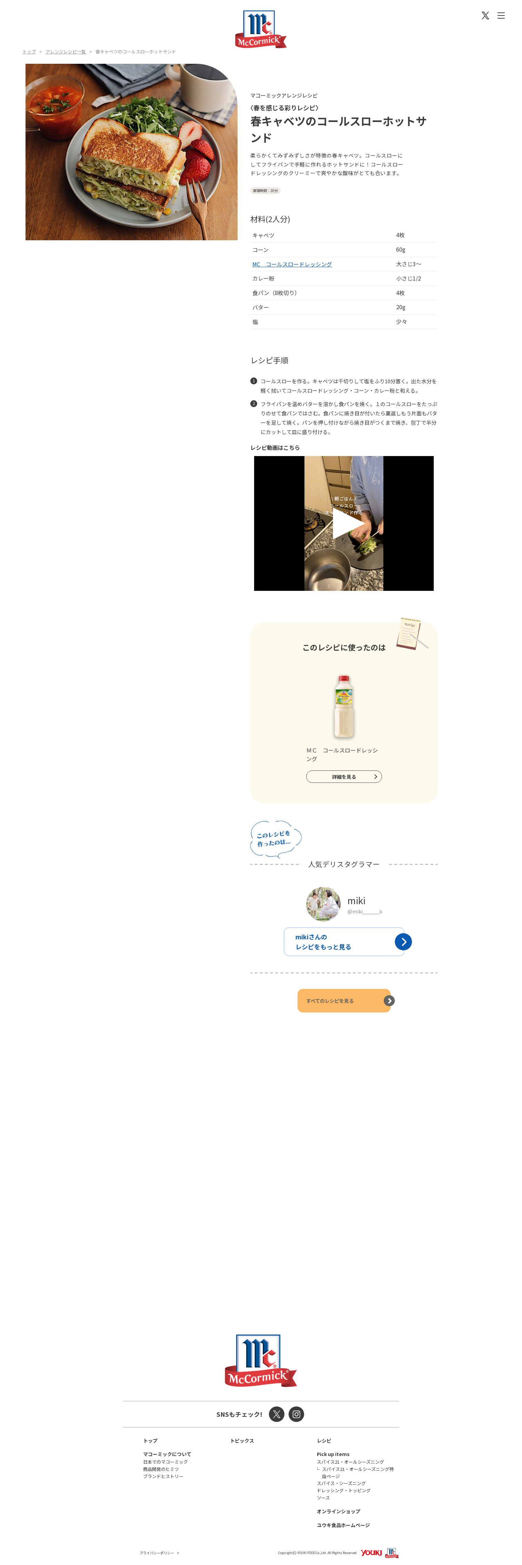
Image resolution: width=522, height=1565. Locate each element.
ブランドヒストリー (163, 1476)
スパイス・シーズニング (341, 1483)
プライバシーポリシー (157, 1552)
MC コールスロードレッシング (292, 264)
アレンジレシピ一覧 (66, 51)
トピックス (242, 1440)
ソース (323, 1497)
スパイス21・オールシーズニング (350, 1461)
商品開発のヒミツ (161, 1469)
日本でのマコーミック (165, 1461)
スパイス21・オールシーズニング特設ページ (358, 1473)
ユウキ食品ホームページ (343, 1525)
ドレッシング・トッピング (344, 1490)
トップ (29, 51)
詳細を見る (344, 776)
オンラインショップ (338, 1511)
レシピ (324, 1440)
